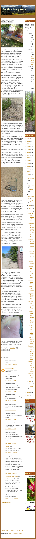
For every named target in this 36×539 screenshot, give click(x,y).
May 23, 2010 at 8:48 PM (10, 428)
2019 (28, 149)
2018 (28, 152)
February (31, 386)
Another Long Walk (14, 9)
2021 (28, 144)
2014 (28, 163)
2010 (28, 174)
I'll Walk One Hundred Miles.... (31, 305)
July (30, 205)
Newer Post (4, 530)
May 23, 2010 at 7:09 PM (10, 400)
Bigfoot (7, 446)
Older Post (20, 530)
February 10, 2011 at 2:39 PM (11, 498)
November (31, 185)
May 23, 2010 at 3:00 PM (10, 380)
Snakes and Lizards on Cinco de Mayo (31, 271)
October (31, 189)
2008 (28, 392)
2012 (28, 169)
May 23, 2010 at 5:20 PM (10, 391)
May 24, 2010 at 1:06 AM (10, 443)
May (30, 211)
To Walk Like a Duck (31, 281)
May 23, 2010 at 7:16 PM (10, 410)
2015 (28, 160)
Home (12, 530)
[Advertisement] (15, 516)
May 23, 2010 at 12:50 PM (11, 364)
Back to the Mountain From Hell (31, 216)
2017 (28, 155)
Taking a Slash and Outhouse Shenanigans (31, 317)
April (30, 381)
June (30, 208)
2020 (28, 146)
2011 (28, 172)
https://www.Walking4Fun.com (32, 60)
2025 (28, 138)
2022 (28, 141)
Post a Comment (5, 502)
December (31, 178)
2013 (28, 166)
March (31, 384)
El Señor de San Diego (31, 375)
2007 (28, 395)
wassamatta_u (9, 368)
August (31, 201)
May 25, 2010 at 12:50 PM (11, 473)
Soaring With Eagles (31, 288)
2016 (28, 158)
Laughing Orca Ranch (11, 476)
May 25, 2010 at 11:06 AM (11, 452)
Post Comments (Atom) (15, 533)
